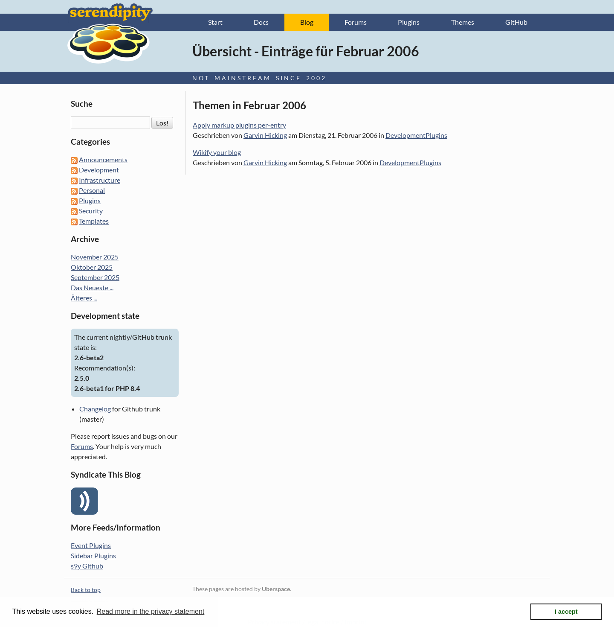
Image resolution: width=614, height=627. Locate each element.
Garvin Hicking (265, 135)
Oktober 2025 (92, 267)
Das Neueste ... (92, 287)
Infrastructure (99, 180)
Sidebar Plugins (93, 555)
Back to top (86, 589)
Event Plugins (91, 545)
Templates (94, 221)
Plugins (409, 22)
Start (215, 22)
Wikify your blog (217, 152)
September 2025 (95, 277)
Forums (356, 22)
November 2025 (95, 257)
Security (91, 211)
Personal (92, 190)
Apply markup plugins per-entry (239, 125)
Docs (261, 22)
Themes (462, 22)
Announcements (103, 159)
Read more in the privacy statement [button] (151, 611)
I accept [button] (566, 611)
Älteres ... (84, 298)
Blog (306, 22)
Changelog (95, 409)
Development (405, 135)
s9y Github (87, 566)
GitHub (516, 22)
